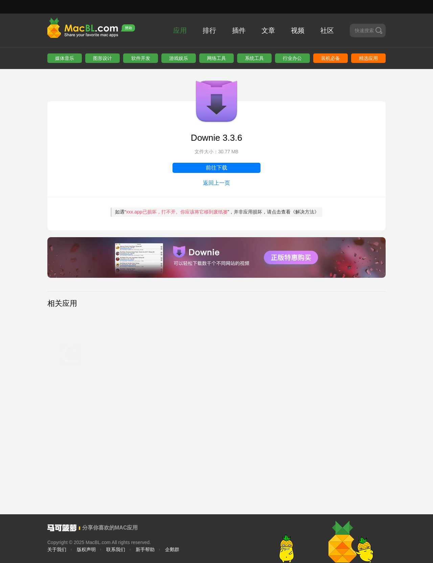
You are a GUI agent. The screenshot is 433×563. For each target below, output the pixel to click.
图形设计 (102, 58)
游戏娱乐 (178, 58)
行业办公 (292, 58)
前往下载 (216, 168)
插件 (239, 30)
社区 (327, 30)
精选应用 (368, 58)
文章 (268, 30)
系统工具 (254, 58)
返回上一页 (216, 183)
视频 (297, 30)
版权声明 (86, 549)
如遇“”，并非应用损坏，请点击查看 (217, 212)
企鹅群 (172, 549)
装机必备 (330, 58)
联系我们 (115, 549)
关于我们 (56, 549)
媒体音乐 (64, 58)
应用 (180, 30)
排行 (209, 30)
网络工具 (216, 58)
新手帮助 (145, 549)
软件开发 (140, 58)
